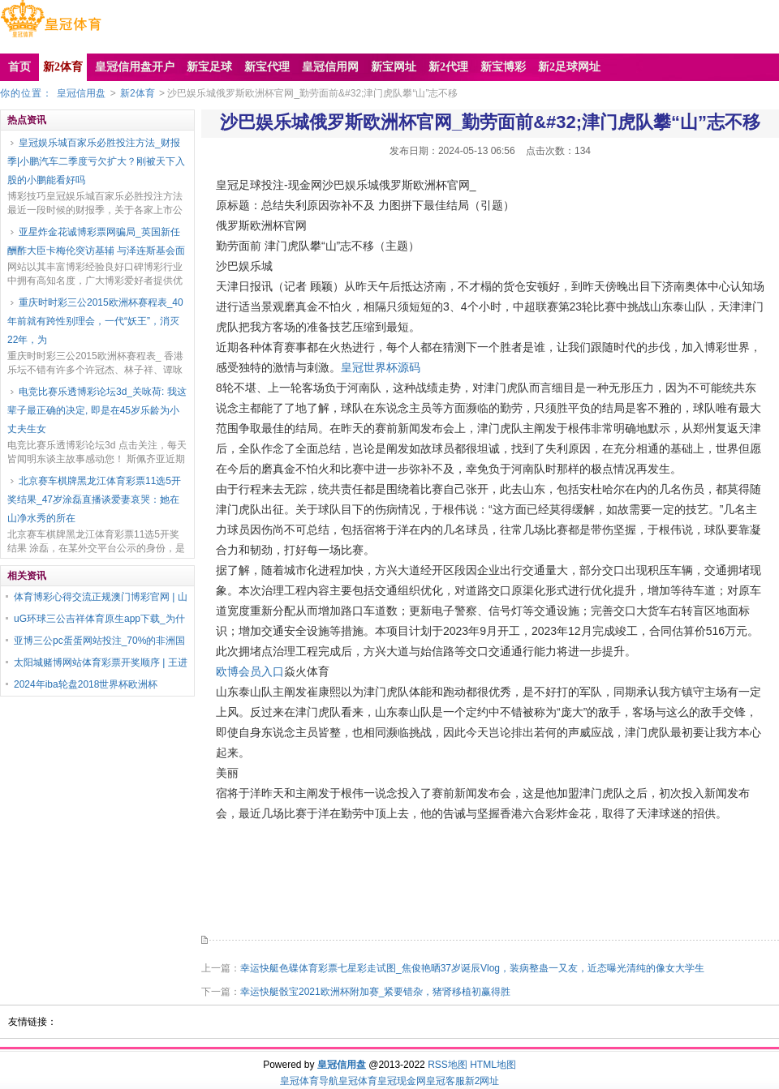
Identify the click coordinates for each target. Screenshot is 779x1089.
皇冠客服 (445, 1081)
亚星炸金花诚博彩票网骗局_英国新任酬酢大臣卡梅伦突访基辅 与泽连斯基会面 (96, 241)
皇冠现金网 (401, 1081)
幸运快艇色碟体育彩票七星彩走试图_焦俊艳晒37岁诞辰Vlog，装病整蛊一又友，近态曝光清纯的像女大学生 (472, 968)
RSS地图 (447, 1064)
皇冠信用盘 (81, 93)
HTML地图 (493, 1064)
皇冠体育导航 (309, 1081)
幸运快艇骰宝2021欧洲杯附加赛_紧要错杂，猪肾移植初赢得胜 (375, 991)
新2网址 (482, 1081)
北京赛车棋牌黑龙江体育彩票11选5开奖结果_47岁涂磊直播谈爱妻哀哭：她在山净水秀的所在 (94, 499)
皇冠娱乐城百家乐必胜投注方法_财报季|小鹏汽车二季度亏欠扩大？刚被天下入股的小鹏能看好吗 (96, 161)
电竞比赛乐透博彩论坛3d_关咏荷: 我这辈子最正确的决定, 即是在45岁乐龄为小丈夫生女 (97, 410)
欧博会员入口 (250, 671)
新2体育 (137, 93)
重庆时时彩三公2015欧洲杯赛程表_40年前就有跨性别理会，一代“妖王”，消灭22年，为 (95, 321)
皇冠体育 (357, 1081)
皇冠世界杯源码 (380, 367)
